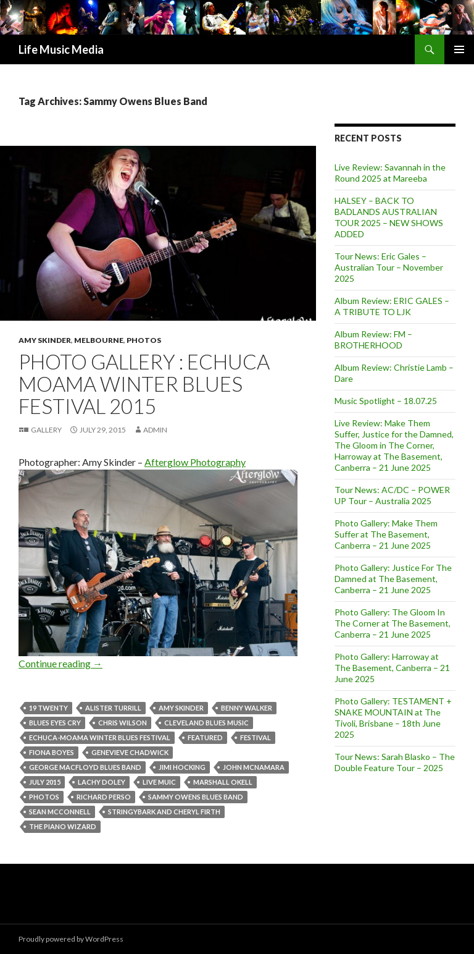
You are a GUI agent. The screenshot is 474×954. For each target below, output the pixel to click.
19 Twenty (48, 708)
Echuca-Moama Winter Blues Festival (99, 737)
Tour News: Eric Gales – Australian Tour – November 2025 (389, 267)
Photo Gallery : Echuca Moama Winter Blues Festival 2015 (144, 383)
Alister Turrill (113, 708)
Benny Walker (246, 708)
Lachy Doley (101, 782)
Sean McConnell (60, 812)
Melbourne (98, 340)
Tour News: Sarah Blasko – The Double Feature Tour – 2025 (395, 762)
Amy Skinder (45, 340)
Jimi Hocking (182, 767)
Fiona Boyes (51, 752)
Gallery (46, 429)
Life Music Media (61, 49)
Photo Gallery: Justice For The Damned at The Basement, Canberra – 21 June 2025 (393, 578)
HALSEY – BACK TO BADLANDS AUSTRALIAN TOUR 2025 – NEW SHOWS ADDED (389, 217)
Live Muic (159, 782)
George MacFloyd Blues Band (85, 767)
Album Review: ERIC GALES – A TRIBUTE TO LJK (392, 306)
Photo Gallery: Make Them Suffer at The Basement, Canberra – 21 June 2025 (386, 534)
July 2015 (44, 782)
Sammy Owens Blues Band (195, 797)
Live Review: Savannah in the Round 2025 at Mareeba (390, 173)
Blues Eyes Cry (55, 723)
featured (205, 737)
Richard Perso (104, 797)
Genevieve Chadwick (129, 752)
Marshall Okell (222, 782)
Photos (144, 340)
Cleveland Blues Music (206, 723)
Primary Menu (459, 49)
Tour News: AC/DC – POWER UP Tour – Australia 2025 (392, 495)
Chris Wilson (122, 723)
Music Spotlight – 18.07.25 (386, 400)
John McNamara (254, 767)
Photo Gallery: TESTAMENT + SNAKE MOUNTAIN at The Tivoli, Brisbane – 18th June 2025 (393, 718)
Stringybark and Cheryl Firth (164, 812)
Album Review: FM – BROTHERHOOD (373, 339)
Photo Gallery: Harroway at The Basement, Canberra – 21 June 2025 (392, 667)
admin (155, 429)
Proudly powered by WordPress (71, 938)
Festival (255, 737)
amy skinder (181, 708)
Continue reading (60, 663)
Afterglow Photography (195, 462)
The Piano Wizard (62, 826)
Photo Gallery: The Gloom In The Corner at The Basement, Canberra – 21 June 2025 (393, 623)
